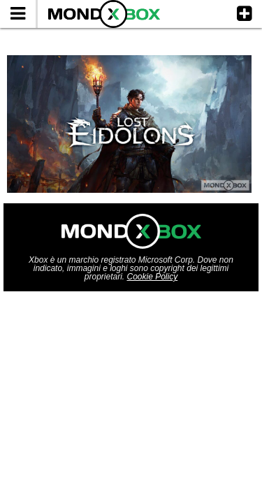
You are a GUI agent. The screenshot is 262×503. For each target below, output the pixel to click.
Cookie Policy (152, 277)
